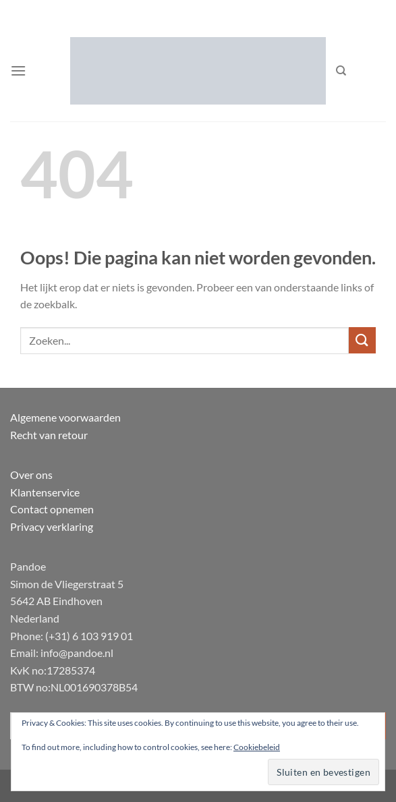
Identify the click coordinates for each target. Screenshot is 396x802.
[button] (18, 70)
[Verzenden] (362, 340)
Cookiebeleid (256, 747)
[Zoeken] (341, 71)
